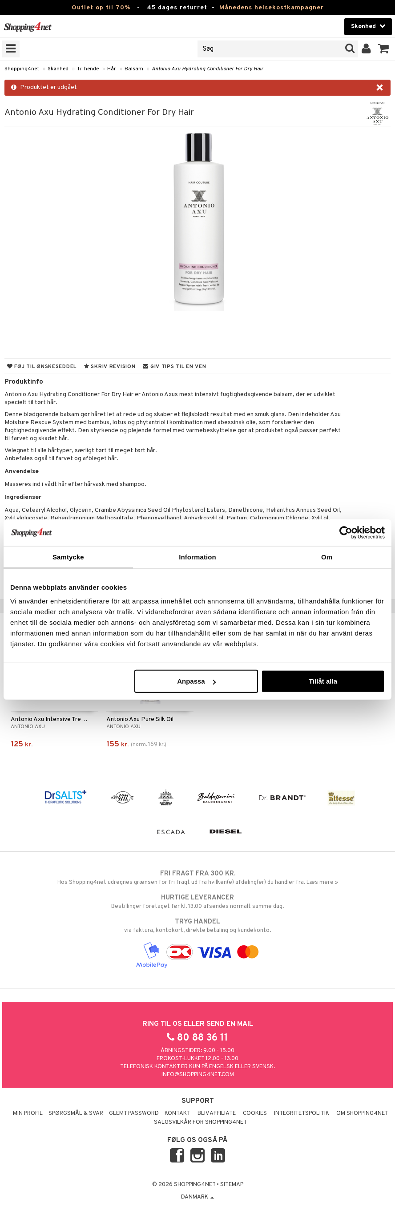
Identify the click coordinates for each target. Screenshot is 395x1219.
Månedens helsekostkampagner (271, 8)
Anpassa (196, 681)
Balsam (134, 69)
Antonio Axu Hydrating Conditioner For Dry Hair (207, 69)
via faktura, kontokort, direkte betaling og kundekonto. (197, 925)
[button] (384, 48)
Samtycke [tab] (68, 556)
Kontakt (177, 1113)
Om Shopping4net (362, 1113)
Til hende (88, 69)
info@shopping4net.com (197, 1074)
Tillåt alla (323, 681)
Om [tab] (326, 556)
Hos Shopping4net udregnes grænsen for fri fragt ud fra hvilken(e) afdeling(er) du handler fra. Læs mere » (197, 877)
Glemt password (134, 1113)
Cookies (255, 1113)
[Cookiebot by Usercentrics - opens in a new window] (346, 532)
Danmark (197, 1197)
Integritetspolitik (301, 1113)
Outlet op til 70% (101, 8)
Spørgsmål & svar (75, 1113)
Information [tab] (197, 556)
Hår (111, 69)
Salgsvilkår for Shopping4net (200, 1122)
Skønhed (58, 69)
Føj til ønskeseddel (42, 366)
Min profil (28, 1113)
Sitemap (231, 1184)
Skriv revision (109, 366)
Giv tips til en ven (174, 366)
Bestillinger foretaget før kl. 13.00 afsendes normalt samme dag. (197, 901)
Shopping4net (21, 69)
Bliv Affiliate (217, 1113)
